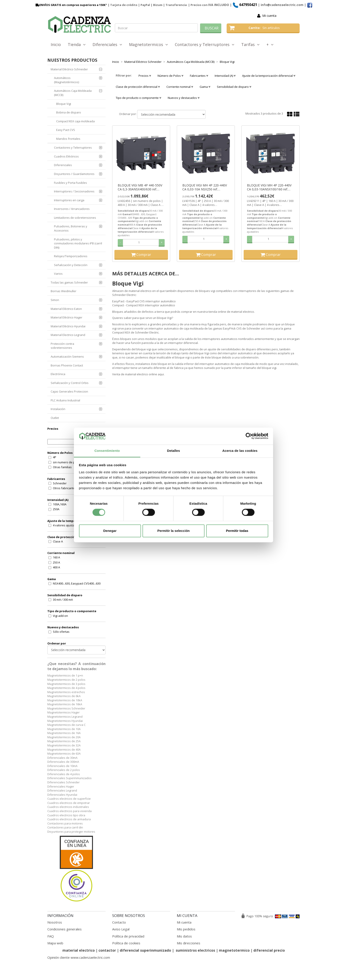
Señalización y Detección (70, 265)
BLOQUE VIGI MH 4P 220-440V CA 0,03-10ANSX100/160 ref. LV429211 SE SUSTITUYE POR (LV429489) (269, 187)
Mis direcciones (188, 943)
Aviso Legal (120, 929)
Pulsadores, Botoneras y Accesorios (70, 228)
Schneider (60, 483)
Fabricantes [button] (199, 76)
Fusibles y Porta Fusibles (70, 183)
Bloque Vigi (63, 104)
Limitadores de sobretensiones (75, 218)
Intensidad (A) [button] (225, 76)
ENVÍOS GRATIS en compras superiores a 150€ (70, 5)
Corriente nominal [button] (179, 87)
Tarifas (250, 44)
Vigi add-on (60, 616)
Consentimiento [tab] (107, 450)
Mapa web (55, 943)
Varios (58, 274)
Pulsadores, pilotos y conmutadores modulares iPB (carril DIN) (78, 243)
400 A (56, 567)
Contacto (119, 922)
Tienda (77, 44)
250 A (56, 562)
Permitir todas (237, 531)
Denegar (109, 531)
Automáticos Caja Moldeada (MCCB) (73, 93)
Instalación (58, 409)
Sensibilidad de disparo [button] (234, 87)
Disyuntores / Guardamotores (74, 174)
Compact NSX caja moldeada (75, 121)
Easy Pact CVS (65, 130)
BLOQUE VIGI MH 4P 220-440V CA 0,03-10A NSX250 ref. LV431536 (204, 187)
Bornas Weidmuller (63, 291)
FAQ (50, 936)
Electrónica (58, 374)
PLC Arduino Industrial (65, 400)
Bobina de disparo (68, 112)
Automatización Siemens (67, 356)
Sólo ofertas (61, 632)
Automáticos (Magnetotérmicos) (66, 80)
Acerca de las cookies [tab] (240, 450)
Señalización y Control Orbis (70, 383)
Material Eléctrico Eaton (66, 309)
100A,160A (59, 504)
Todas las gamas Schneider (69, 282)
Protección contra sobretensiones (62, 346)
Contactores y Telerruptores (204, 44)
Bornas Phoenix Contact (67, 365)
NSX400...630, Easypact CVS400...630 (76, 583)
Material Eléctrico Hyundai (68, 326)
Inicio (56, 44)
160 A (56, 557)
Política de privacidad (128, 936)
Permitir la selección (173, 531)
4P (54, 457)
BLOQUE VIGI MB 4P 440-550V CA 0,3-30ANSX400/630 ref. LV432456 (140, 187)
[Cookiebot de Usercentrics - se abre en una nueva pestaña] (248, 436)
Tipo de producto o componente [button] (138, 98)
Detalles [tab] (173, 450)
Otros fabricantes (65, 488)
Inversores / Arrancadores (72, 209)
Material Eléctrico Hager (66, 317)
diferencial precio (269, 950)
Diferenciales (107, 44)
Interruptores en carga (69, 200)
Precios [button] (145, 76)
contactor (107, 950)
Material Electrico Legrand (68, 335)
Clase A (58, 541)
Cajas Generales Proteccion (69, 391)
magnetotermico (235, 950)
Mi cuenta (269, 15)
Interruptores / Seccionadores (74, 191)
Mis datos (184, 936)
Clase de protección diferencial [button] (138, 87)
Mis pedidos (186, 929)
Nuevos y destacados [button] (183, 98)
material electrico (78, 950)
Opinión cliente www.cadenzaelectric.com (78, 957)
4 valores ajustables (66, 525)
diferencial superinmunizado (145, 950)
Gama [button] (205, 87)
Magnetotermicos (148, 44)
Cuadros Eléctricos (66, 156)
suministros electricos (195, 950)
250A (56, 509)
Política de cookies (126, 943)
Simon (55, 300)
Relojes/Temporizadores (70, 256)
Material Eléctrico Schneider (69, 69)
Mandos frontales (68, 139)
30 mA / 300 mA (63, 600)
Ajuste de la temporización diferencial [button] (268, 76)
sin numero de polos (67, 462)
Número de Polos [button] (170, 76)
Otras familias (62, 467)
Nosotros (54, 922)
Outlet (55, 418)
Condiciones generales (64, 929)
